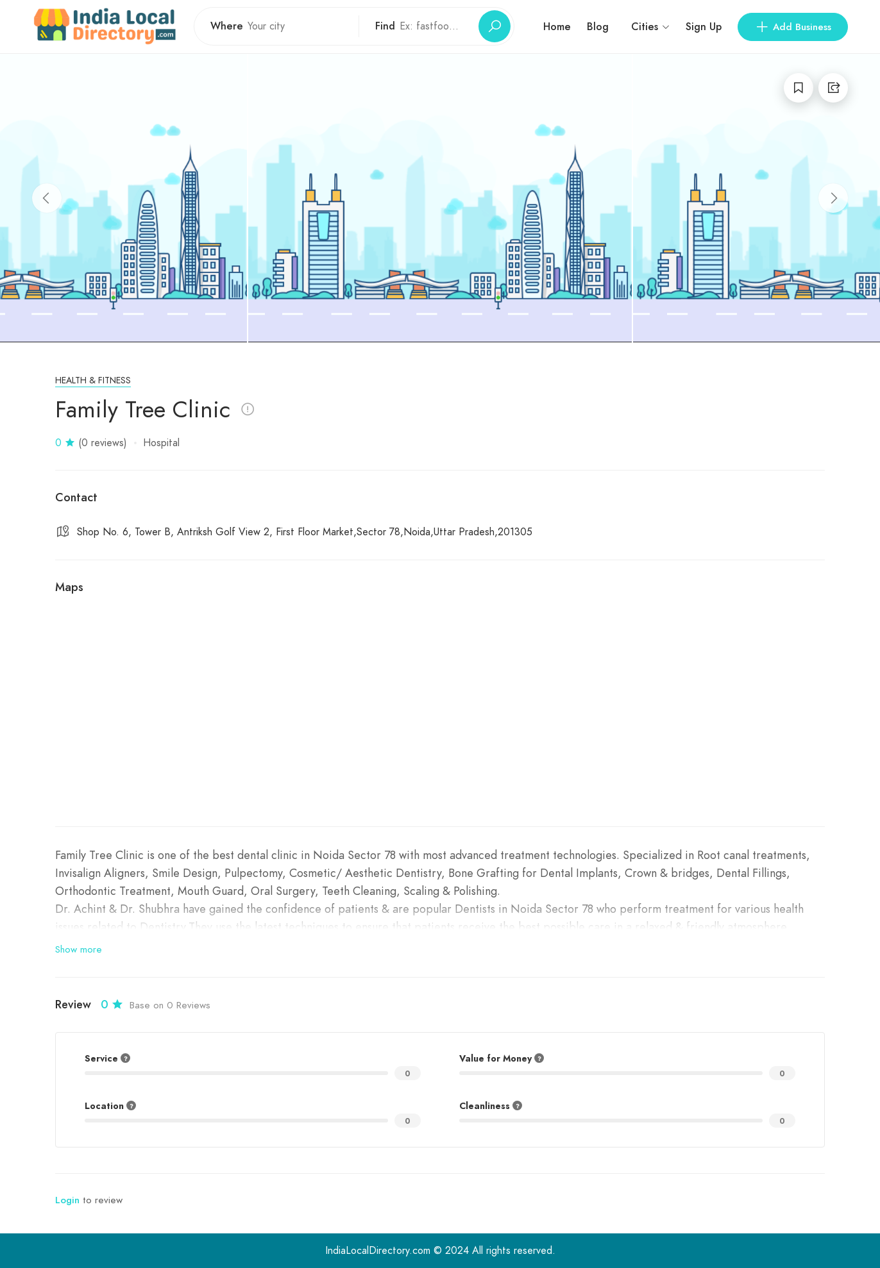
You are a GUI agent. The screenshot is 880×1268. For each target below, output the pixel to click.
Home (557, 26)
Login (67, 1200)
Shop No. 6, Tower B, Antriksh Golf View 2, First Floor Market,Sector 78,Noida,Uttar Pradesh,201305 (304, 532)
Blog (598, 26)
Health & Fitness (93, 380)
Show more (78, 949)
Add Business (792, 27)
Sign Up (704, 26)
